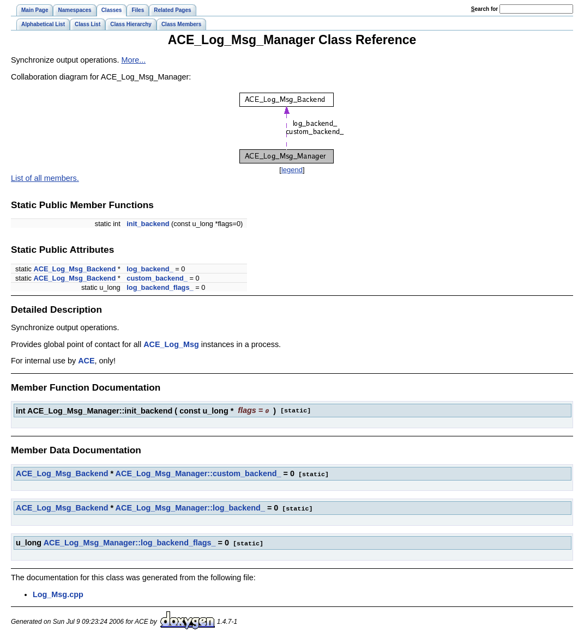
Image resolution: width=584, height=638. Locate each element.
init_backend (148, 224)
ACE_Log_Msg (171, 344)
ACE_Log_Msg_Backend (74, 269)
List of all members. (45, 178)
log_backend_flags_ (160, 287)
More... (133, 60)
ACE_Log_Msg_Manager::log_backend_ (190, 506)
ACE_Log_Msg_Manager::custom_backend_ (198, 473)
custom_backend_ (157, 278)
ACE (86, 360)
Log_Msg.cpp (58, 592)
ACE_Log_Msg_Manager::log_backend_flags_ (130, 541)
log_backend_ (150, 269)
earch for (484, 9)
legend (292, 170)
